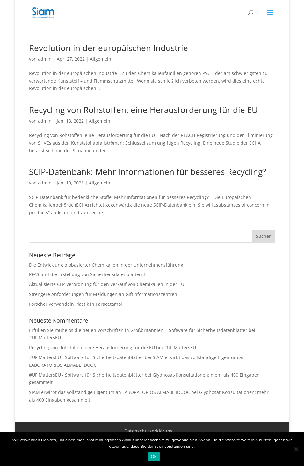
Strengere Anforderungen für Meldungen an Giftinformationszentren (103, 294)
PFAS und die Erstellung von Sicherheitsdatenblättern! (87, 274)
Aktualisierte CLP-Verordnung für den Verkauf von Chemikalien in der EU (106, 284)
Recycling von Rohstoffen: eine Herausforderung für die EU (143, 110)
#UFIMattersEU (45, 337)
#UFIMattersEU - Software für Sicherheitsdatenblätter (86, 357)
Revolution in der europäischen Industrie (108, 48)
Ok (153, 456)
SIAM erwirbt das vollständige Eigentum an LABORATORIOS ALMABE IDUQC (109, 392)
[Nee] (296, 449)
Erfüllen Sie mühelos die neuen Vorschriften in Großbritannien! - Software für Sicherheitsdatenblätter (138, 330)
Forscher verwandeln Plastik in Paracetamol (75, 304)
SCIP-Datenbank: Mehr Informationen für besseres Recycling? (147, 171)
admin (45, 59)
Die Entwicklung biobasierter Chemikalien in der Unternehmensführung (106, 265)
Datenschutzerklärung (148, 431)
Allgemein (100, 59)
